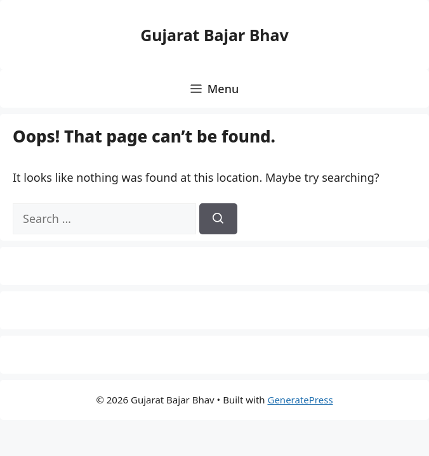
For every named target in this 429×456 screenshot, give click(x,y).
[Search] (218, 218)
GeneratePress (300, 399)
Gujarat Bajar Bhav (214, 35)
